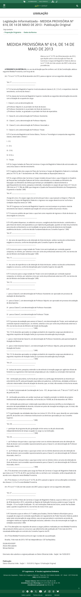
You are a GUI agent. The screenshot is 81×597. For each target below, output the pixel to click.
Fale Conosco (43, 1)
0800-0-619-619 (41, 581)
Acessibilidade (32, 1)
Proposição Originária (13, 32)
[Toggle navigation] (4, 6)
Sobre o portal (26, 595)
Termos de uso (37, 595)
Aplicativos (48, 595)
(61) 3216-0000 (46, 583)
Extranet (57, 595)
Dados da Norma (30, 32)
